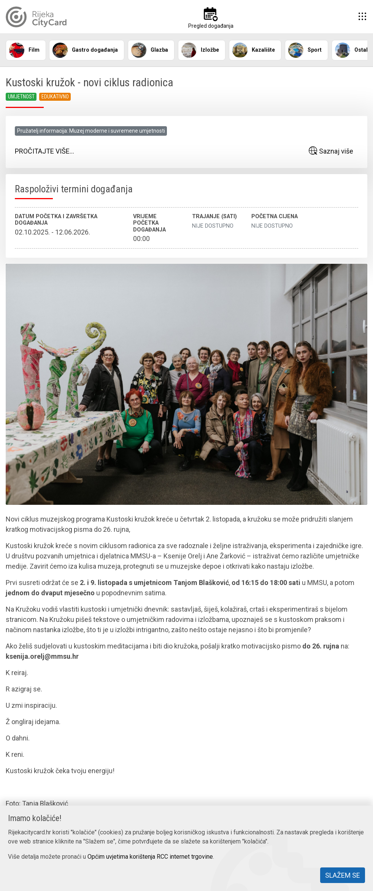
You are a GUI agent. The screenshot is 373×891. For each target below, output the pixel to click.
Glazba (149, 50)
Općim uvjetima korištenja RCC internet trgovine (150, 856)
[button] (362, 17)
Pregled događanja (210, 26)
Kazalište (253, 50)
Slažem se (342, 875)
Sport (305, 50)
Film (24, 50)
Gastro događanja (85, 50)
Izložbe (200, 50)
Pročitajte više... (44, 151)
